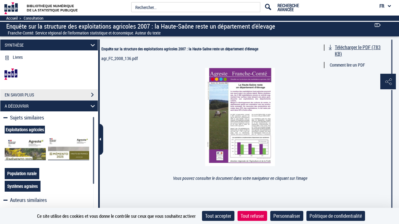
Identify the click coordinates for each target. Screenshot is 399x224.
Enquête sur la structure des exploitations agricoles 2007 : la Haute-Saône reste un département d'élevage (179, 48)
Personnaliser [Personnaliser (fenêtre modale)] (286, 215)
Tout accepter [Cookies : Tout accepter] (218, 215)
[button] (388, 82)
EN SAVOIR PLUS (51, 95)
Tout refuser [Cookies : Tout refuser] (252, 215)
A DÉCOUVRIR (51, 105)
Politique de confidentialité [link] (336, 215)
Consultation (33, 18)
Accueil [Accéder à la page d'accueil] (12, 18)
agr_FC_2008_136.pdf (119, 58)
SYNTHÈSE (51, 45)
